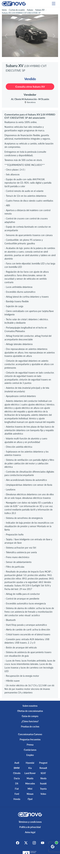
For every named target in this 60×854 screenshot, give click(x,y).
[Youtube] (42, 842)
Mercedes (30, 783)
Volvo (43, 793)
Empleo (30, 755)
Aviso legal (30, 832)
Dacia (17, 778)
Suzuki (43, 783)
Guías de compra (30, 716)
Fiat (17, 788)
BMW (17, 768)
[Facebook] (17, 842)
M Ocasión (43, 99)
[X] (26, 842)
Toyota (43, 788)
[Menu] (53, 3)
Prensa (30, 744)
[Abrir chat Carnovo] (52, 846)
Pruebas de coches (30, 726)
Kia (30, 768)
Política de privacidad (30, 827)
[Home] (14, 3)
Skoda (43, 778)
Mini (30, 788)
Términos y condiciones (30, 821)
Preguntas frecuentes (30, 739)
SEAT (43, 773)
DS (16, 783)
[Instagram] (34, 842)
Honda (16, 799)
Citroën (16, 773)
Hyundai (30, 762)
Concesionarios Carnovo (30, 734)
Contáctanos (30, 749)
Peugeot (43, 762)
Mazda (30, 778)
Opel (30, 799)
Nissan (30, 793)
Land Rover (30, 773)
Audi (16, 762)
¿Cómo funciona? (30, 721)
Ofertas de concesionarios (30, 711)
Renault (43, 768)
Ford (17, 793)
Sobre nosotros (30, 705)
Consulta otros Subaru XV (30, 86)
